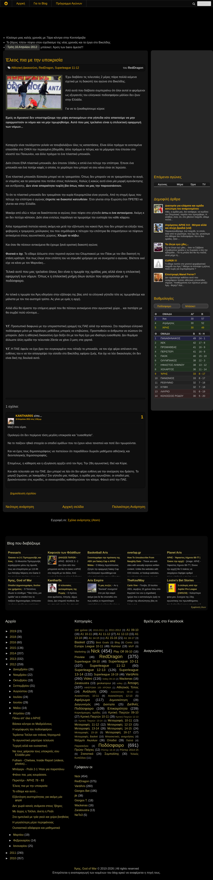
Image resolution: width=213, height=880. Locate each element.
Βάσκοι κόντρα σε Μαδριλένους (32, 723)
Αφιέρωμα (82, 700)
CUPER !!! (171, 260)
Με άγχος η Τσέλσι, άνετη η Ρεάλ (33, 811)
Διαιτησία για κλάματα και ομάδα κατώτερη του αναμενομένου (184, 207)
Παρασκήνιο (81, 745)
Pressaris (14, 552)
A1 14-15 (94, 638)
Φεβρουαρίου (22, 840)
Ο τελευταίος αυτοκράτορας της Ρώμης (67, 589)
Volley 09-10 (108, 679)
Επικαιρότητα (117, 708)
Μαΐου (17, 707)
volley (119, 683)
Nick (95, 650)
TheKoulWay (135, 580)
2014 (13, 653)
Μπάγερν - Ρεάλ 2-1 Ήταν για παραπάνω (38, 769)
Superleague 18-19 (106, 674)
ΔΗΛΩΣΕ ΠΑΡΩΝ (67, 557)
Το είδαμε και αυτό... (25, 791)
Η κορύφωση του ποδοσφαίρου (32, 729)
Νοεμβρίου (20, 674)
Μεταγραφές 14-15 (119, 728)
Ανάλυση (89, 691)
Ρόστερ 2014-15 (129, 749)
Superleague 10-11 (123, 661)
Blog (117, 642)
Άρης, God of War (20, 580)
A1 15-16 (111, 637)
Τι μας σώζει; (105, 585)
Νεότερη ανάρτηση (20, 507)
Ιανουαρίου (20, 845)
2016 (13, 642)
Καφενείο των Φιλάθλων (64, 552)
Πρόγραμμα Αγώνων (69, 3)
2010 (13, 858)
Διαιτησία (109, 704)
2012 (13, 664)
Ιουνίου (18, 702)
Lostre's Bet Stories (180, 580)
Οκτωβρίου (20, 680)
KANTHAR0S (24, 415)
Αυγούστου (20, 691)
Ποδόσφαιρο (164, 306)
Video (88, 678)
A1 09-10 (132, 629)
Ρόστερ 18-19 (108, 750)
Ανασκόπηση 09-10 (122, 691)
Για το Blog (40, 3)
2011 (13, 852)
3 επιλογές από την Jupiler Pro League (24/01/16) (187, 589)
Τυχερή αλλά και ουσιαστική (29, 745)
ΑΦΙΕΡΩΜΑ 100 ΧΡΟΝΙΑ (97, 687)
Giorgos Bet (82, 790)
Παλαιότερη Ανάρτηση (128, 507)
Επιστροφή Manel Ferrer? (180, 274)
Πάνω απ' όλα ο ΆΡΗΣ (26, 718)
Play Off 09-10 (123, 651)
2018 (13, 636)
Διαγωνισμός (83, 704)
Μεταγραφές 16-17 (118, 732)
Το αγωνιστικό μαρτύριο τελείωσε (33, 740)
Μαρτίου (18, 834)
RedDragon (46, 67)
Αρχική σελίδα (73, 507)
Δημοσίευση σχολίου (23, 493)
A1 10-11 (86, 634)
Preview (80, 657)
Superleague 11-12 (67, 67)
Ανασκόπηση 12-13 (120, 695)
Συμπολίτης (112, 753)
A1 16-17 (129, 638)
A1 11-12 (104, 634)
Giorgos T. (81, 800)
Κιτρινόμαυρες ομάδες (87, 712)
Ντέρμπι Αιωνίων (86, 740)
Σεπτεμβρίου (21, 685)
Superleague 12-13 (90, 670)
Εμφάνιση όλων (198, 607)
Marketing (80, 651)
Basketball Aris (98, 552)
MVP (131, 646)
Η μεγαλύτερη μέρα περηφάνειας (33, 822)
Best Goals (102, 642)
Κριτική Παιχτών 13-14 (91, 720)
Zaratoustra (82, 683)
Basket (80, 642)
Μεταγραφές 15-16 (86, 732)
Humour (116, 646)
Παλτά (129, 740)
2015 (13, 647)
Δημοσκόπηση (119, 699)
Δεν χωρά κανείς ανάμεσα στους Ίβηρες (37, 805)
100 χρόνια (81, 630)
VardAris (132, 674)
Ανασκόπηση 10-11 (87, 695)
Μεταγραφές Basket (86, 736)
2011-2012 (115, 630)
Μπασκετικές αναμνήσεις (119, 736)
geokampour (104, 683)
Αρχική (20, 3)
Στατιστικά (87, 753)
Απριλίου (19, 713)
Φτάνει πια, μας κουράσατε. (29, 774)
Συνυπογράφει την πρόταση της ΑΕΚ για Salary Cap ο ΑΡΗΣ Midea (104, 561)
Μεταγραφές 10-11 (120, 720)
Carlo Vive (132, 585)
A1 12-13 (122, 634)
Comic (129, 642)
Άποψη (133, 683)
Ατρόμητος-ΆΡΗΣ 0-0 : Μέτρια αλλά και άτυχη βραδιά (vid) (185, 226)
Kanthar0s (55, 580)
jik (76, 795)
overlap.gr (134, 552)
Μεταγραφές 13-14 (87, 728)
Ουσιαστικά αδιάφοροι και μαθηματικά (36, 827)
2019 (13, 631)
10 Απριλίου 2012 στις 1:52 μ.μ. (29, 419)
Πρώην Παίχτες (84, 749)
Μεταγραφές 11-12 (87, 724)
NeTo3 (79, 814)
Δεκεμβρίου (20, 669)
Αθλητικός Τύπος (127, 687)
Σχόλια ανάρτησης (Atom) (84, 520)
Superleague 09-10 (87, 661)
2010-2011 (98, 630)
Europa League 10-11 (89, 646)
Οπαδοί (112, 740)
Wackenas (125, 678)
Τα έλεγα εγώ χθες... (177, 244)
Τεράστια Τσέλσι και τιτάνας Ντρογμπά (36, 734)
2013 (13, 658)
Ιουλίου (18, 696)
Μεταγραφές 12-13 (119, 724)
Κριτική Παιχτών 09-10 (123, 712)
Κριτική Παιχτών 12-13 (127, 716)
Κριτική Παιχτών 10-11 (94, 716)
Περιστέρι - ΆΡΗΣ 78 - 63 (28, 780)
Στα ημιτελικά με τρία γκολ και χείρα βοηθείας (40, 816)
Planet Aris (174, 552)
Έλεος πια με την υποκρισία (34, 60)
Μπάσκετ (190, 306)
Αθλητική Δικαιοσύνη (24, 67)
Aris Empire (95, 580)
